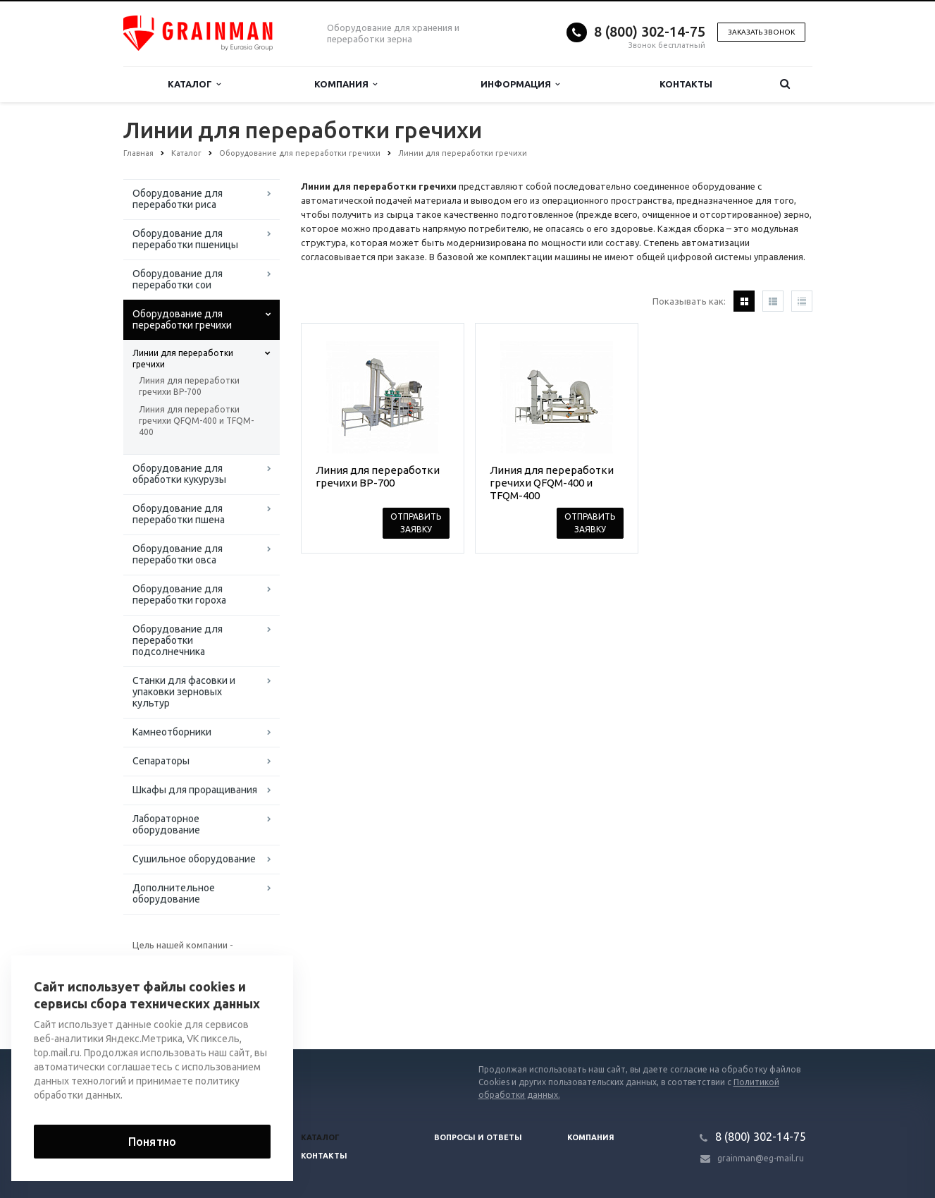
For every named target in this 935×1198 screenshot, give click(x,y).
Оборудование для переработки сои (177, 279)
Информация (520, 84)
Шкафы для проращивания (194, 789)
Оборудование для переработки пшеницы (185, 239)
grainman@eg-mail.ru (760, 1158)
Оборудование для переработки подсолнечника (177, 640)
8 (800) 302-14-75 (649, 31)
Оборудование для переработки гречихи (182, 319)
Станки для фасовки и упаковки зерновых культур (183, 692)
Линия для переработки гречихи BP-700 (189, 386)
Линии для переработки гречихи (182, 358)
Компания (345, 84)
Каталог (194, 84)
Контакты (686, 84)
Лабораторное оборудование (166, 824)
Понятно (152, 1141)
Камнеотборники (171, 732)
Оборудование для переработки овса (177, 554)
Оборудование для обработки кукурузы (179, 474)
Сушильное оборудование (194, 858)
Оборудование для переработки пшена (178, 514)
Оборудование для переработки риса (177, 199)
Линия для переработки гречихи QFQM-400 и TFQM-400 (196, 420)
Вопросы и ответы (478, 1137)
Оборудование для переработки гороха (179, 594)
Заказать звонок (761, 32)
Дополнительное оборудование (173, 893)
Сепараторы (161, 760)
